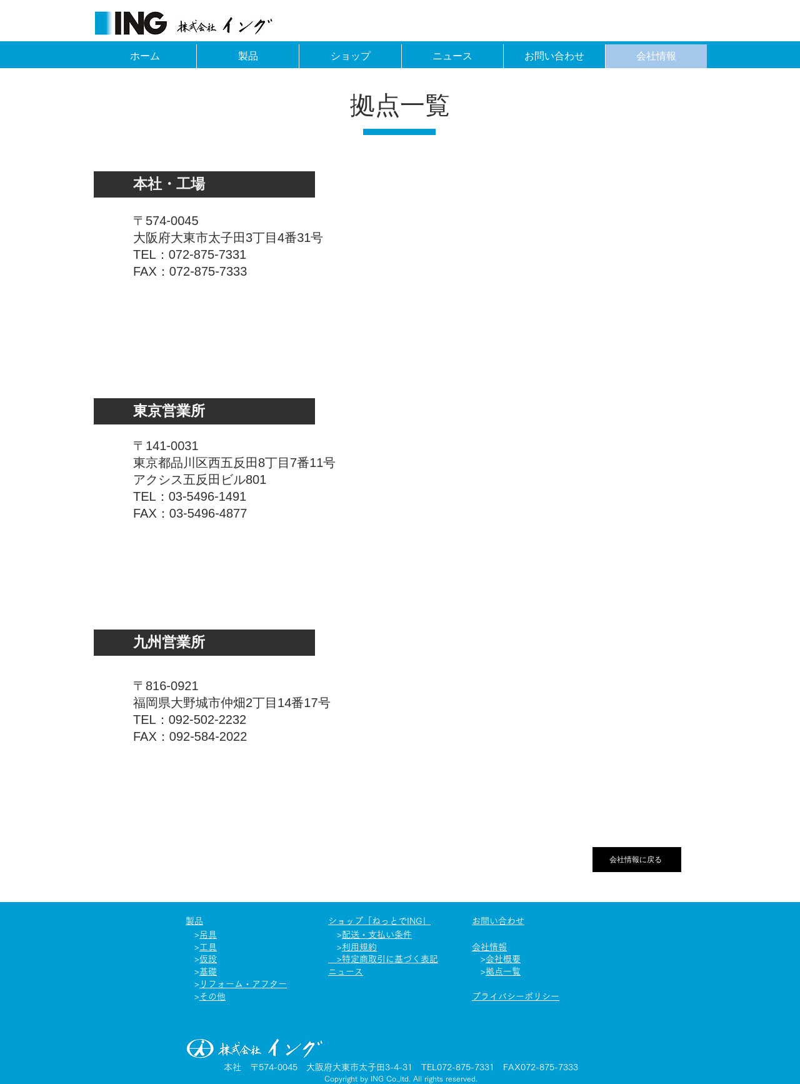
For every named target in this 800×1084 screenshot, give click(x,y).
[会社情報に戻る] (636, 859)
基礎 (208, 971)
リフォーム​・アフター (243, 984)
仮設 (208, 959)
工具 (208, 947)
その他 (212, 996)
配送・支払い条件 (377, 934)
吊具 (208, 934)
